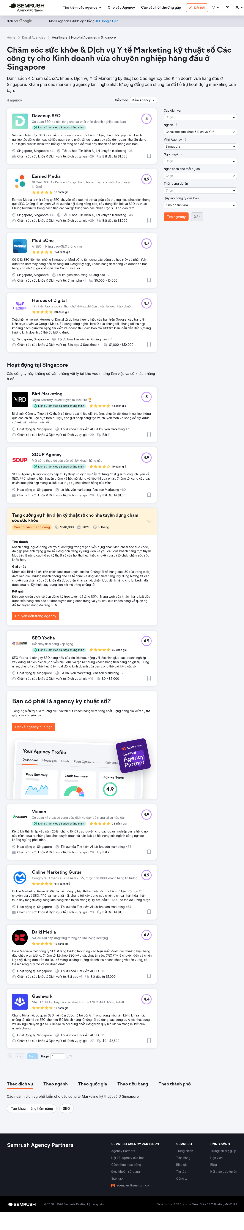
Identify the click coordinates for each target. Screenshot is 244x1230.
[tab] (20, 1084)
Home (11, 37)
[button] (216, 8)
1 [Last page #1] (71, 1056)
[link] (121, 8)
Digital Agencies (33, 37)
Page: (45, 1056)
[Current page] (57, 1056)
